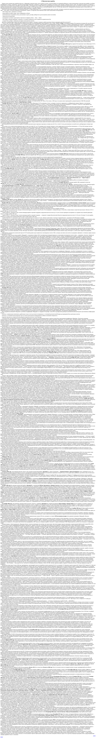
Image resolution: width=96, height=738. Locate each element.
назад (2, 736)
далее (94, 735)
